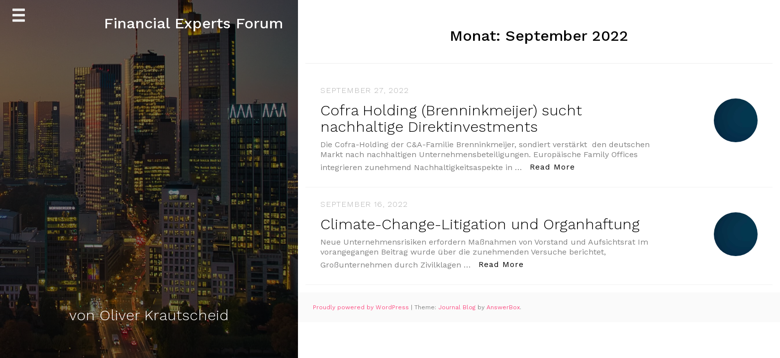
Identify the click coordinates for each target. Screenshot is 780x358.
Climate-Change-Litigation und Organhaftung (480, 224)
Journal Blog (458, 307)
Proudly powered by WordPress (362, 307)
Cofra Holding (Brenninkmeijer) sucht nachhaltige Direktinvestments (451, 118)
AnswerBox (503, 307)
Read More (555, 166)
